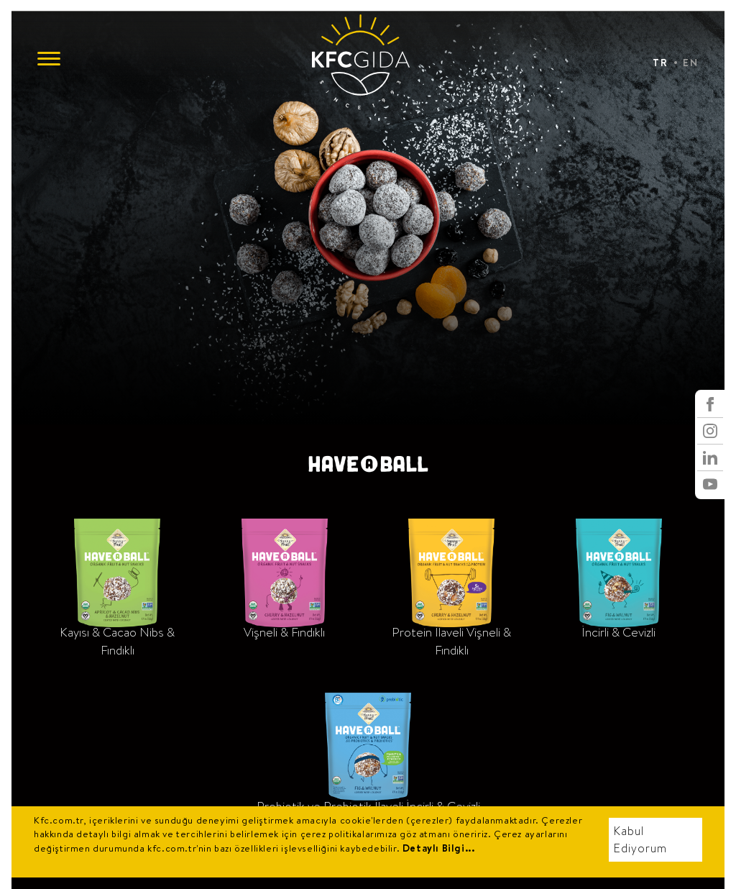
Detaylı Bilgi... (438, 848)
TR (660, 62)
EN (691, 62)
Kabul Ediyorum (640, 839)
